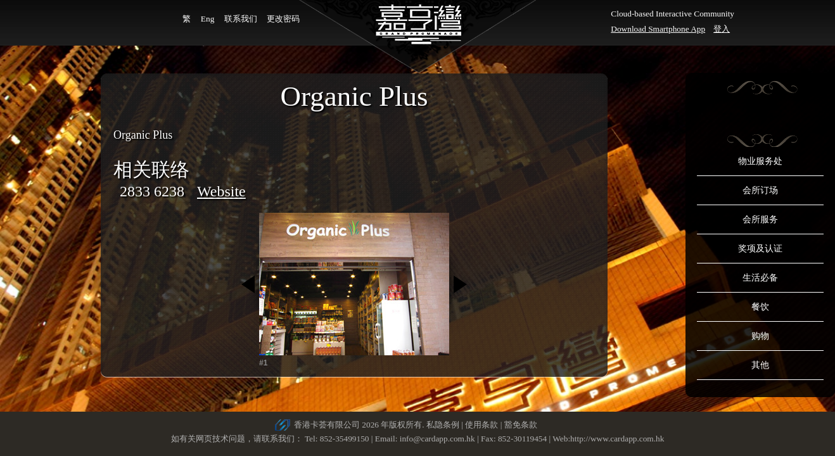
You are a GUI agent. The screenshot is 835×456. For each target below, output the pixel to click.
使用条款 (481, 424)
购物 (760, 336)
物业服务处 (760, 161)
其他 (760, 365)
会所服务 (760, 219)
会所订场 (760, 190)
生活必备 (760, 277)
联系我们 (240, 18)
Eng (207, 18)
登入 (721, 29)
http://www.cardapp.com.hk (617, 438)
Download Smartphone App (658, 29)
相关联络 (151, 169)
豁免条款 (520, 424)
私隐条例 (442, 424)
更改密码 (283, 18)
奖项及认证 (760, 248)
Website (221, 191)
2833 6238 (152, 191)
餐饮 (760, 307)
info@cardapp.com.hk (438, 438)
